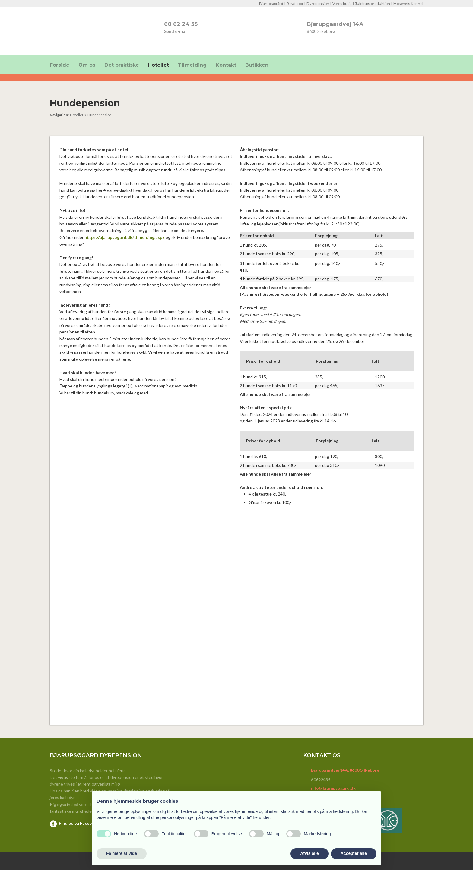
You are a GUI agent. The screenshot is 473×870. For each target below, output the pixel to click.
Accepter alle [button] (354, 853)
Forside (59, 65)
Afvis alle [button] (309, 853)
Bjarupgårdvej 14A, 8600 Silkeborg (345, 770)
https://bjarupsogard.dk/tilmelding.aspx (124, 237)
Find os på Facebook (79, 823)
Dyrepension (312, 3)
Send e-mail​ (176, 31)
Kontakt (226, 65)
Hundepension (99, 115)
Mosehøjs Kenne (407, 3)
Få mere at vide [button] (121, 853)
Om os (86, 65)
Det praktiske (121, 65)
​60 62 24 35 (181, 24)
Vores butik (338, 3)
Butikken (256, 65)
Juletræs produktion (370, 3)
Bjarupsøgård (264, 3)
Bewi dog (288, 3)
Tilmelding (192, 65)
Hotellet (158, 65)
